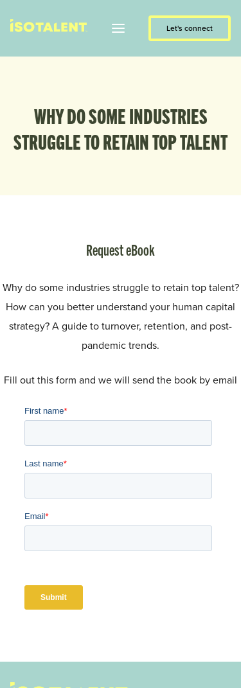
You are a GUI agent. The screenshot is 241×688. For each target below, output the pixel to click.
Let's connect (189, 28)
